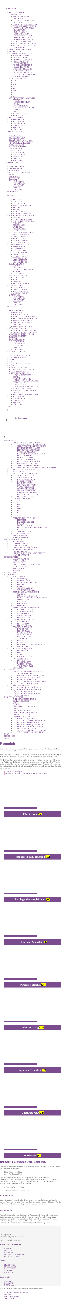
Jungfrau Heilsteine (22, 65)
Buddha (16, 266)
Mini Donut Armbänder (19, 143)
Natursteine (19, 116)
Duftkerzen (14, 295)
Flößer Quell (19, 250)
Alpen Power (19, 246)
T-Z (14, 96)
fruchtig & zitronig (18, 252)
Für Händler (19, 123)
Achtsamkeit (19, 202)
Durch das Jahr (16, 285)
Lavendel (17, 227)
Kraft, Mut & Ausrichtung (25, 318)
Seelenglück (19, 225)
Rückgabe (17, 305)
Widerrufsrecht (9, 1298)
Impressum (8, 1294)
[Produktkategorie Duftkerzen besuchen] (32, 1153)
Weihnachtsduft (21, 293)
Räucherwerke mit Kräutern (17, 337)
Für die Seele (15, 200)
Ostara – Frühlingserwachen (22, 378)
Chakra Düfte (19, 204)
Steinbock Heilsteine (23, 73)
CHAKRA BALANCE (16, 166)
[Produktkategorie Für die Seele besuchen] (32, 812)
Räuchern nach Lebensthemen (16, 312)
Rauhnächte (12, 192)
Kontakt (8, 1249)
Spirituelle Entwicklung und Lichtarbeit (25, 46)
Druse (16, 112)
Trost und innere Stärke (24, 44)
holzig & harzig (16, 264)
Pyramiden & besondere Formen (32, 528)
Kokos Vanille (19, 229)
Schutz (12, 361)
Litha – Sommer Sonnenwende (20, 384)
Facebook (8, 1283)
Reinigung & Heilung (22, 205)
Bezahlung (18, 186)
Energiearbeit (12, 162)
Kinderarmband (16, 145)
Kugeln (16, 104)
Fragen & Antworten (14, 1254)
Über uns (8, 1252)
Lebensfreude (19, 256)
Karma (16, 209)
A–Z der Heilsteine (17, 79)
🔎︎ (7, 410)
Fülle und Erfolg (21, 34)
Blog (8, 406)
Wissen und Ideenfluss (23, 28)
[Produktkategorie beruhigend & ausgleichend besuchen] (32, 897)
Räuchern (10, 307)
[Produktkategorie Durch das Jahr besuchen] (32, 1111)
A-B (14, 81)
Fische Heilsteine (21, 77)
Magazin (8, 1250)
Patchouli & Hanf (21, 283)
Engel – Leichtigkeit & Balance (32, 598)
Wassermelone (20, 262)
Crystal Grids (15, 168)
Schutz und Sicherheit (23, 42)
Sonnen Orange (20, 258)
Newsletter (10, 1281)
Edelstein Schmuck (15, 131)
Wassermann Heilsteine (24, 75)
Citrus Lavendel (20, 240)
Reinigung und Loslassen (25, 24)
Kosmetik (13, 180)
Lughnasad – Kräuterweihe (26, 387)
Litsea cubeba (19, 242)
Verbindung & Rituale (23, 326)
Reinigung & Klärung (23, 320)
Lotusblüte (18, 277)
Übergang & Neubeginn (19, 363)
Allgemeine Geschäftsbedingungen (16, 1292)
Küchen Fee (18, 254)
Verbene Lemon (20, 260)
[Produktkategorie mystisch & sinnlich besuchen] (32, 1068)
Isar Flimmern (19, 248)
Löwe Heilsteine (20, 63)
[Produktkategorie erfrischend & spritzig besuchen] (32, 940)
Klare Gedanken (21, 235)
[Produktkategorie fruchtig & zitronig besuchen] (32, 983)
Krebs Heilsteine (21, 61)
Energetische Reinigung (20, 356)
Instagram (9, 1285)
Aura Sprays (14, 170)
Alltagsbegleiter (17, 371)
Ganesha (17, 217)
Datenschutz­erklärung (11, 1296)
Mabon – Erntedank (22, 389)
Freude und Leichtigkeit (24, 26)
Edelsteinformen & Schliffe (22, 98)
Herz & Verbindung (18, 367)
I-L (14, 86)
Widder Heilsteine (21, 55)
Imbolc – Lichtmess (22, 375)
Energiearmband (17, 137)
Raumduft (11, 196)
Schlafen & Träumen (22, 219)
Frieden (16, 207)
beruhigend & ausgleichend (22, 215)
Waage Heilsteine (21, 67)
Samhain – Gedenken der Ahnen (32, 730)
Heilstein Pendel (16, 117)
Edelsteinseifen (16, 119)
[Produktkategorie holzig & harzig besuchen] (32, 1025)
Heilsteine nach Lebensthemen (16, 13)
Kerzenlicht (14, 178)
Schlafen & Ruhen (17, 357)
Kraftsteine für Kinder (20, 49)
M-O (14, 88)
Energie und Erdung (22, 38)
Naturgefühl (19, 239)
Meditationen (15, 176)
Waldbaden (18, 274)
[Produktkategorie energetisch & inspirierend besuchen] (32, 855)
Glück (12, 365)
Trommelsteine (20, 114)
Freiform (17, 100)
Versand (17, 303)
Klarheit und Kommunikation (20, 31)
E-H (14, 84)
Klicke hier (20, 1236)
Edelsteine (11, 8)
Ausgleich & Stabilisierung (22, 369)
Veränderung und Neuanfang (21, 17)
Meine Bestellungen (20, 418)
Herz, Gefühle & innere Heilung (32, 681)
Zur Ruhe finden (20, 315)
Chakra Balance (21, 559)
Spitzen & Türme (20, 106)
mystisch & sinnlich (18, 276)
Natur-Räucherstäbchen (25, 330)
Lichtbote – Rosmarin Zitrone (31, 644)
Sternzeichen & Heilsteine (21, 53)
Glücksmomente (21, 237)
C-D (14, 82)
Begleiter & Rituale (15, 352)
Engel (11, 359)
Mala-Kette (14, 135)
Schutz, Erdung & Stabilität (26, 316)
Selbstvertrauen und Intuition (32, 446)
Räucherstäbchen (17, 328)
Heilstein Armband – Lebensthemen (18, 148)
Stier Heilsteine (20, 57)
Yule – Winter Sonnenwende (26, 394)
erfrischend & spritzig (19, 244)
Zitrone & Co (19, 287)
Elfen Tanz (18, 231)
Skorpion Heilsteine (22, 69)
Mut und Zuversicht (22, 36)
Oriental (17, 281)
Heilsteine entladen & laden (26, 565)
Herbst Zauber (20, 289)
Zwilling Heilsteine (22, 59)
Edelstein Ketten (17, 139)
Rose (15, 279)
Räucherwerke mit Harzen (21, 334)
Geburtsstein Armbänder (21, 141)
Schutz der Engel (21, 211)
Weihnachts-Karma (22, 213)
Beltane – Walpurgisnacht (25, 381)
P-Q (14, 90)
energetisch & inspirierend (21, 233)
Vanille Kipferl (20, 291)
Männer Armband (17, 151)
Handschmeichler (21, 102)
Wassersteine (15, 51)
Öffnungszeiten (11, 1256)
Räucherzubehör (17, 340)
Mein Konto (18, 121)
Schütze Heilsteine (22, 71)
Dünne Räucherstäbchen (25, 332)
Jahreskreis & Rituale (19, 373)
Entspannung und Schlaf (25, 40)
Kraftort (17, 268)
